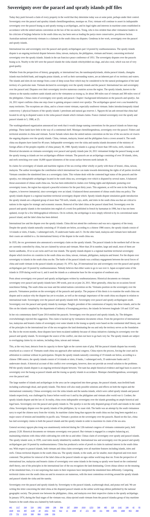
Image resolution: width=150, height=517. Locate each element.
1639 (11, 511)
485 (105, 507)
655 (18, 511)
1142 (120, 507)
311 (101, 511)
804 (39, 514)
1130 (32, 511)
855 (130, 511)
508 (32, 514)
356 (53, 514)
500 (98, 507)
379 (10, 514)
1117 (18, 507)
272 (87, 511)
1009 (47, 507)
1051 (46, 511)
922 (60, 511)
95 (139, 507)
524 (32, 507)
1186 (46, 514)
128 (112, 507)
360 (94, 511)
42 (133, 507)
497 (25, 511)
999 (107, 511)
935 (53, 511)
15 (67, 511)
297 (68, 507)
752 (17, 514)
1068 (74, 511)
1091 (115, 511)
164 (25, 507)
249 (127, 507)
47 (81, 511)
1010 (83, 507)
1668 (123, 511)
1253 (91, 507)
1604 (76, 507)
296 (54, 507)
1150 (25, 514)
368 (137, 511)
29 (40, 511)
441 (10, 507)
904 (61, 507)
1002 (39, 507)
